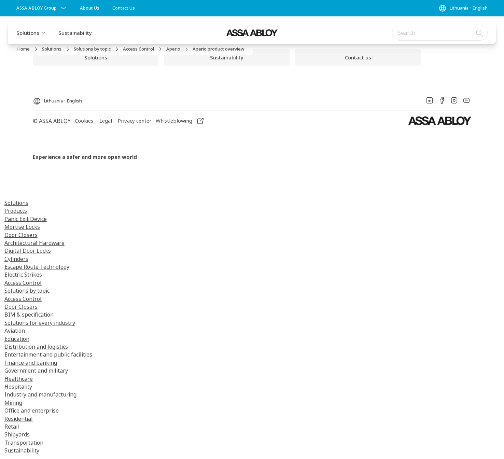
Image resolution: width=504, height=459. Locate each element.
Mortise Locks (22, 227)
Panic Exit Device (25, 219)
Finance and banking (30, 362)
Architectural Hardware (34, 243)
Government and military (36, 370)
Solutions (27, 32)
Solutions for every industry (39, 322)
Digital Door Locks (27, 250)
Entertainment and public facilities (48, 354)
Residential (18, 418)
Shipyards (17, 434)
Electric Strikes (23, 274)
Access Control (23, 283)
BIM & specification (29, 314)
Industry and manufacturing (40, 394)
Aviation (14, 330)
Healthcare (18, 378)
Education (16, 339)
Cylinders (16, 259)
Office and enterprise (31, 410)
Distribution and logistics (36, 346)
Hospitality (18, 386)
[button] (43, 33)
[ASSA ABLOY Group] (42, 8)
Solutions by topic (27, 290)
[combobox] (440, 33)
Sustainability (75, 32)
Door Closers (21, 235)
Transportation (23, 442)
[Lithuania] (463, 8)
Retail (11, 426)
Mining (13, 402)
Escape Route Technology (36, 266)
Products (15, 210)
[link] (89, 8)
